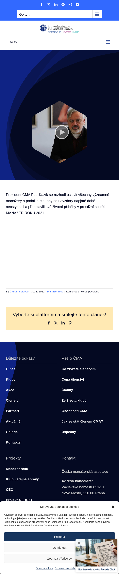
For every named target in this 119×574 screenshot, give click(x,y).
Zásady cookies (44, 568)
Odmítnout (59, 547)
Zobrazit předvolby (59, 558)
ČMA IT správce (19, 291)
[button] (113, 507)
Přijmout (59, 536)
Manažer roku (55, 291)
